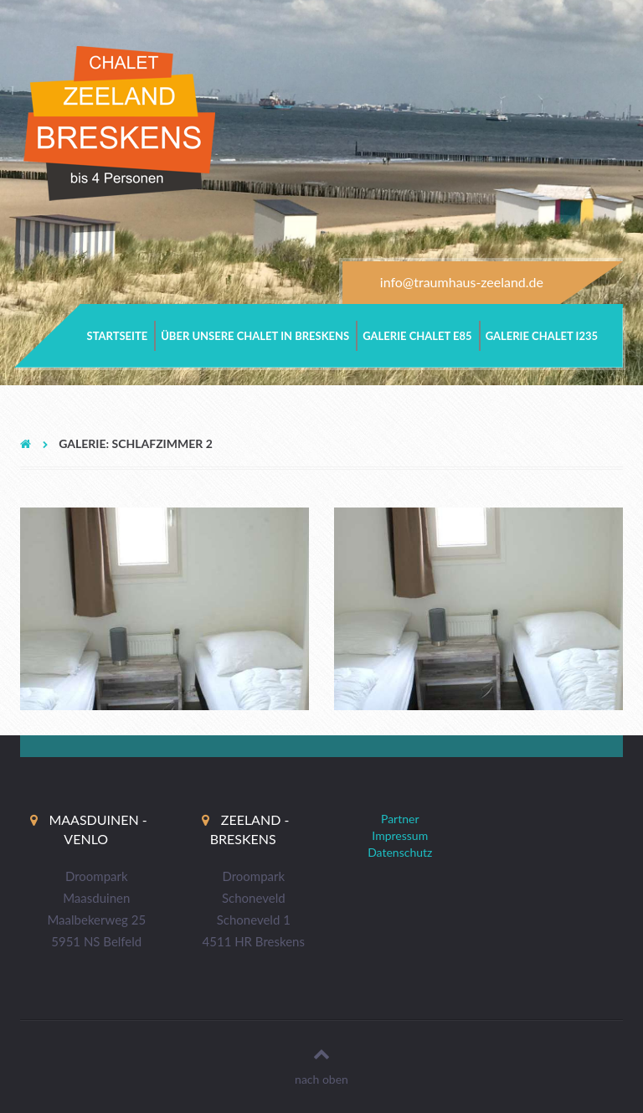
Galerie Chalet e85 (417, 336)
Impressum (400, 835)
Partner (400, 819)
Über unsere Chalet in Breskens (255, 336)
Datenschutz (400, 852)
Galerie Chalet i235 (542, 336)
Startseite (117, 336)
